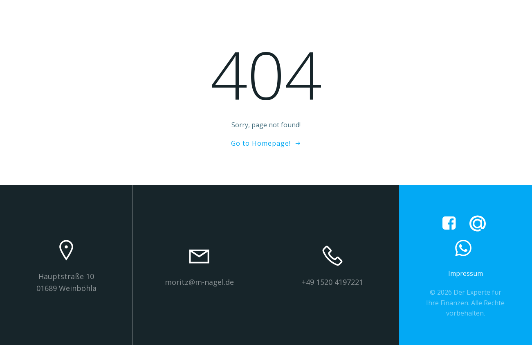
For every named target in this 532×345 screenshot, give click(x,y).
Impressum (465, 273)
